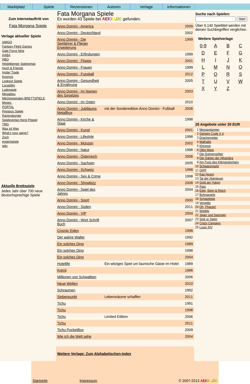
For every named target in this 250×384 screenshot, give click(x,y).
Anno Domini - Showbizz (76, 183)
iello (4, 146)
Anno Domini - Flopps (74, 61)
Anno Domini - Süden (74, 207)
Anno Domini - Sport (73, 200)
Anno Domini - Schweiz (75, 170)
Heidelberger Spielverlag (18, 64)
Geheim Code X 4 (211, 134)
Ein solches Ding (70, 244)
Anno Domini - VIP (71, 213)
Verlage (146, 7)
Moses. (7, 103)
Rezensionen (81, 7)
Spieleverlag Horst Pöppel (19, 120)
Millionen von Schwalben (76, 277)
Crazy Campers (210, 223)
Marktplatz (16, 7)
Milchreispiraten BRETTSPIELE (23, 98)
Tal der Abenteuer (211, 178)
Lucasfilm (8, 85)
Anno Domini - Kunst (73, 130)
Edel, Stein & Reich (212, 191)
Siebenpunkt (67, 297)
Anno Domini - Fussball (75, 74)
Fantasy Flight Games (17, 46)
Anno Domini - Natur (73, 150)
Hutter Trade (10, 72)
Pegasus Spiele (12, 111)
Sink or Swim (208, 219)
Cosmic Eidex (68, 231)
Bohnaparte (207, 195)
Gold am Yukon (209, 182)
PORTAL (8, 107)
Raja (202, 186)
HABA (6, 55)
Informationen (179, 7)
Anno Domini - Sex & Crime (79, 176)
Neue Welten (67, 284)
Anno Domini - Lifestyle (75, 137)
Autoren (114, 7)
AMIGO (7, 42)
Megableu (8, 94)
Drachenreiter (208, 138)
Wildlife (204, 211)
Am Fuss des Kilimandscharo (219, 162)
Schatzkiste (207, 199)
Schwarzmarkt (209, 166)
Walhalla (205, 142)
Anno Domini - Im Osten (76, 102)
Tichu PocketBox (70, 330)
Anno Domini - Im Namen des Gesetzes (77, 93)
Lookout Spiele (12, 81)
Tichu (61, 303)
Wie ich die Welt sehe (74, 336)
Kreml (62, 270)
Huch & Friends (12, 68)
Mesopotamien (209, 129)
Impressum (88, 381)
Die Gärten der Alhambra (216, 158)
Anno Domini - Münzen (75, 143)
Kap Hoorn (206, 174)
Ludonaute (9, 90)
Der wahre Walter (71, 237)
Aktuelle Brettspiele (18, 186)
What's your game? (15, 133)
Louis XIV (205, 227)
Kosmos (7, 77)
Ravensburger (11, 115)
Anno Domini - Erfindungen (78, 54)
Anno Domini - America (75, 26)
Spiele (48, 7)
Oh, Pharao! (207, 207)
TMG (5, 124)
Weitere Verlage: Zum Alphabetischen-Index (94, 354)
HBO (5, 59)
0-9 (203, 45)
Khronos (205, 146)
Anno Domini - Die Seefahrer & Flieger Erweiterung (72, 43)
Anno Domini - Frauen (74, 67)
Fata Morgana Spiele (28, 26)
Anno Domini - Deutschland (78, 33)
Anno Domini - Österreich (77, 156)
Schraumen (66, 290)
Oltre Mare (206, 150)
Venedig (204, 203)
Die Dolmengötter (211, 154)
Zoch (5, 137)
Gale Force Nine (13, 51)
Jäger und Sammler (212, 215)
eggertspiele (10, 141)
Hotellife (63, 264)
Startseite (40, 381)
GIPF (203, 170)
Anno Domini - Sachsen (76, 163)
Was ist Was (10, 128)
